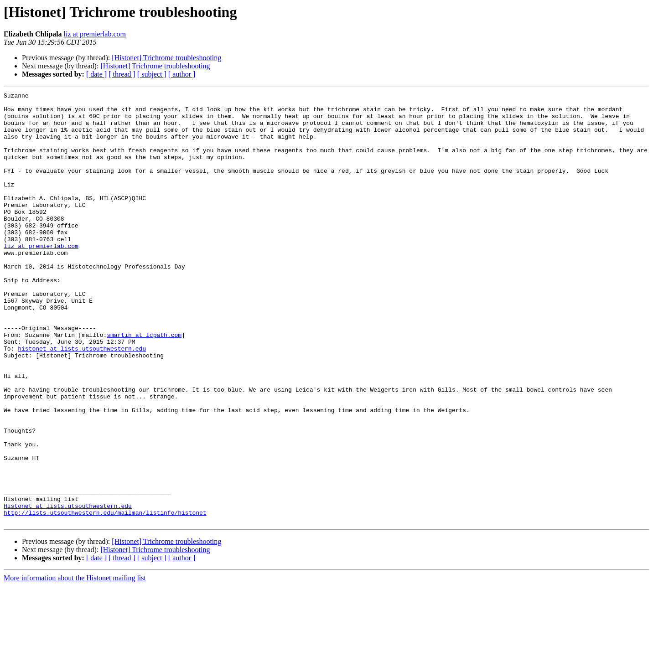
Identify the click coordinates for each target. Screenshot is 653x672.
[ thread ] (122, 74)
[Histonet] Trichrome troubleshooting (166, 58)
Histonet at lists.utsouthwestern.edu (68, 589)
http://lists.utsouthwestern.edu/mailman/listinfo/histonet (105, 597)
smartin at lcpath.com (144, 384)
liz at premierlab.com (95, 34)
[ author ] (182, 74)
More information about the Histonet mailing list (75, 664)
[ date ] (96, 74)
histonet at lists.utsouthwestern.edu (82, 400)
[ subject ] (151, 74)
